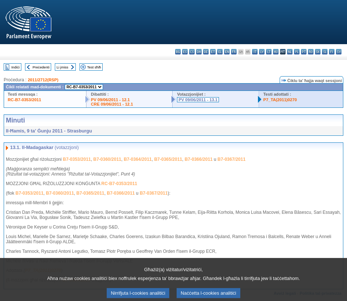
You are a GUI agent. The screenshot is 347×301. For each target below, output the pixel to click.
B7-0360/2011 (107, 159)
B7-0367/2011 (231, 159)
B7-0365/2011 (168, 159)
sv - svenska (338, 51)
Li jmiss (62, 67)
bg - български (178, 51)
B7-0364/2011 (138, 159)
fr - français (234, 51)
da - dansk (199, 51)
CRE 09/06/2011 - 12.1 (112, 104)
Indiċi (15, 67)
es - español (185, 51)
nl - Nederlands (290, 51)
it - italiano (255, 51)
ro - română (311, 51)
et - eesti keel (213, 51)
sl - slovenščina (324, 51)
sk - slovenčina (318, 51)
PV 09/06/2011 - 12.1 (110, 100)
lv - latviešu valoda (262, 51)
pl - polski (297, 51)
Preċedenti (40, 67)
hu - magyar (276, 51)
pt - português (304, 51)
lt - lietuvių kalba (269, 51)
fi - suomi (331, 51)
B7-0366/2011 (199, 159)
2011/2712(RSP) (43, 80)
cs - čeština (192, 51)
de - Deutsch (206, 51)
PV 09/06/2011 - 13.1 (197, 100)
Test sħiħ (94, 67)
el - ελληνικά (220, 51)
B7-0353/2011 (77, 159)
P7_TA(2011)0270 (280, 100)
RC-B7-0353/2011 (24, 100)
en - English (227, 51)
